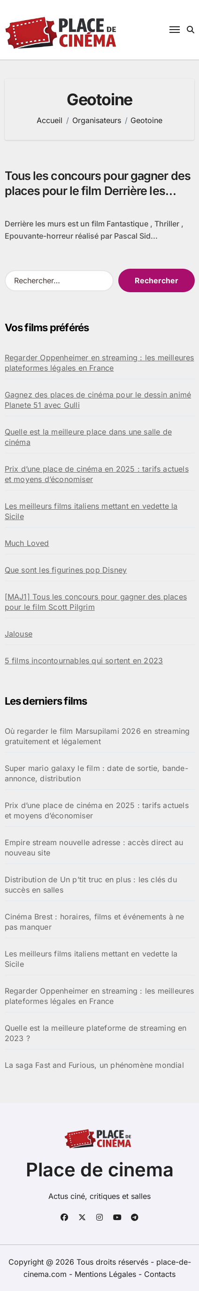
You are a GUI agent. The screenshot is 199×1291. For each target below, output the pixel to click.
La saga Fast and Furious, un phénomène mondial (94, 1065)
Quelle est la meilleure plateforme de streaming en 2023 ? (96, 1033)
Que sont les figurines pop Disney (66, 570)
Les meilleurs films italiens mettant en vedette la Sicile (91, 511)
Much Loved (27, 543)
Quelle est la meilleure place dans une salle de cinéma (88, 437)
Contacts (160, 1274)
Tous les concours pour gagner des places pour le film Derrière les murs (98, 191)
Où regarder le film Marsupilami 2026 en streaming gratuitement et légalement (97, 736)
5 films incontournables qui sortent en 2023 (84, 660)
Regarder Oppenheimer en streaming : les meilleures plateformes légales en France (99, 363)
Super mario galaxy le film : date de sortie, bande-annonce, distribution (96, 773)
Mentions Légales (106, 1274)
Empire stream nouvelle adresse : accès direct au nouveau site (94, 847)
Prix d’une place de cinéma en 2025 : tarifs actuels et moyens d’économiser (97, 474)
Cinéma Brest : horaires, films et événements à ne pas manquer (94, 922)
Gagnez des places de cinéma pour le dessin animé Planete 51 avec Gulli (98, 400)
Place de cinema (100, 1169)
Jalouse (18, 633)
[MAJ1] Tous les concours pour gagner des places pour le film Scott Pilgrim (96, 602)
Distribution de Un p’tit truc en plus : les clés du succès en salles (91, 884)
